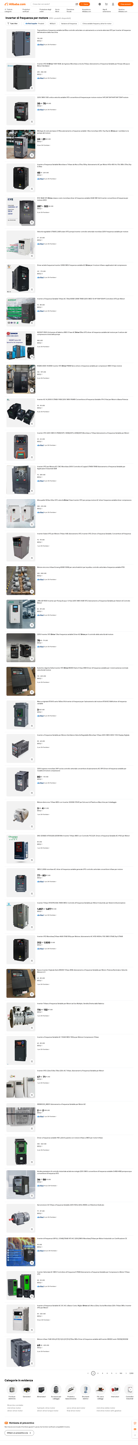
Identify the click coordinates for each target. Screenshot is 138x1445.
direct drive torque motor (47, 1411)
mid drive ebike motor (106, 1408)
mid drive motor (14, 1408)
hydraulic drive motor (46, 1408)
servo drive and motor (76, 1408)
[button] (76, 4)
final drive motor (73, 1411)
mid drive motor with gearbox (109, 1411)
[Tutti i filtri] (12, 24)
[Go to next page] (126, 1373)
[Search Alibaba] (53, 4)
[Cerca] (84, 4)
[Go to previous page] (88, 1373)
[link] (135, 1423)
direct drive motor (15, 1411)
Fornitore (53, 44)
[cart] (106, 4)
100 (121, 1373)
